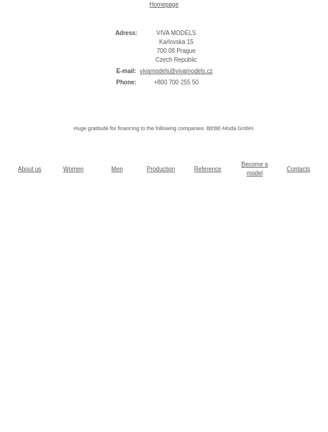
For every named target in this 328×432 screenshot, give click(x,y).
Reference (208, 169)
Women (73, 169)
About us (29, 169)
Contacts (298, 169)
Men (116, 169)
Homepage (164, 4)
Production (161, 169)
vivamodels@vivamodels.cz (176, 71)
